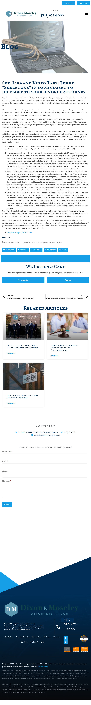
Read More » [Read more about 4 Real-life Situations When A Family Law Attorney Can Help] (11, 353)
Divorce (7, 237)
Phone (4, 470)
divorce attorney (17, 242)
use (57, 242)
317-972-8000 (71, 629)
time (53, 242)
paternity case (42, 242)
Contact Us (34, 646)
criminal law (28, 632)
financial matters (30, 242)
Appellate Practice (22, 641)
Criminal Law (36, 641)
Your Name (7, 452)
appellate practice (22, 630)
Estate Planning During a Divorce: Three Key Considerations (63, 348)
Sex (49, 242)
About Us (56, 641)
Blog (42, 646)
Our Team (24, 646)
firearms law (33, 630)
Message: (6, 479)
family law (12, 630)
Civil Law (47, 641)
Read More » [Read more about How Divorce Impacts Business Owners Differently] (11, 403)
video (61, 242)
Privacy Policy (43, 671)
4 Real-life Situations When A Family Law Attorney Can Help (22, 346)
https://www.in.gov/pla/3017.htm (19, 232)
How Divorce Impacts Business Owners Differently (22, 396)
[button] (86, 13)
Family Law (9, 641)
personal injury (16, 632)
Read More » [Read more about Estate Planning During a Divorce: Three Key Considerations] (54, 356)
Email (5, 461)
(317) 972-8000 (52, 15)
